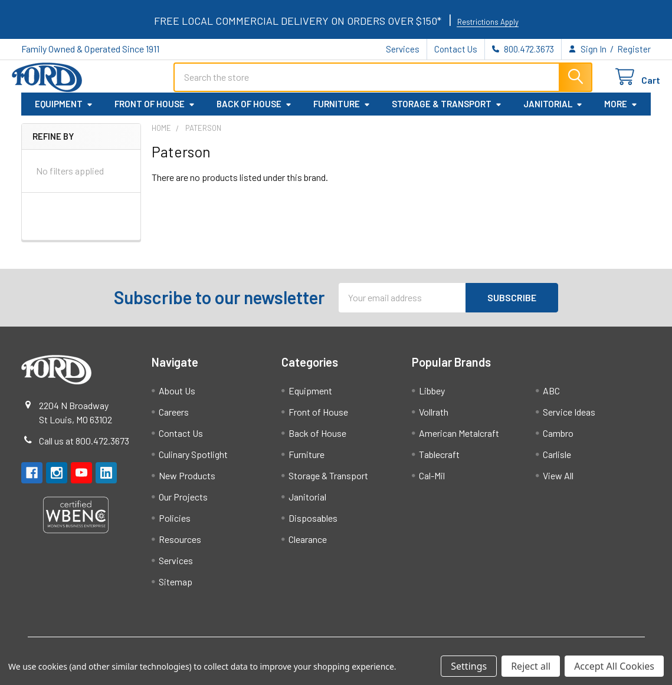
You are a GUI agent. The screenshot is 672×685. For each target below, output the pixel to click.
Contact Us (455, 49)
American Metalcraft (459, 440)
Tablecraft (439, 461)
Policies (175, 525)
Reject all (530, 666)
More (621, 111)
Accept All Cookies (614, 666)
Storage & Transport (447, 111)
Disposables (313, 525)
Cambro (558, 440)
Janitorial (553, 111)
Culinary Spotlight (193, 461)
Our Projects (183, 503)
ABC (551, 397)
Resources (180, 546)
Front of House (154, 111)
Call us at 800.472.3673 (84, 447)
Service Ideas (569, 418)
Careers (174, 418)
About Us (177, 397)
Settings (469, 666)
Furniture (342, 111)
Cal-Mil (432, 482)
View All (558, 482)
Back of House (254, 111)
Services (402, 49)
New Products (187, 482)
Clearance (308, 546)
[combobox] (383, 82)
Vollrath (433, 418)
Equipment (64, 111)
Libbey (432, 397)
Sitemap (175, 588)
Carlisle (557, 461)
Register (634, 49)
